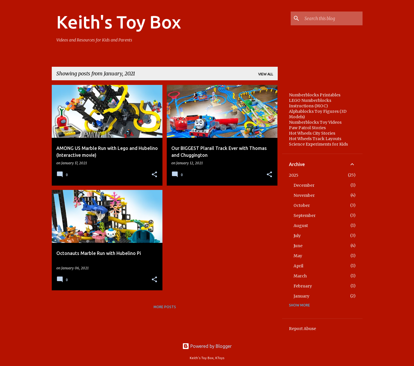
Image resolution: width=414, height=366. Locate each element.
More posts (165, 307)
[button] (154, 175)
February (303, 286)
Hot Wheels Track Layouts (315, 138)
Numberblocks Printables (314, 95)
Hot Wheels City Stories (312, 133)
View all (265, 74)
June (298, 245)
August (301, 225)
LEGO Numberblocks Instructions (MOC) (310, 103)
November (304, 195)
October (302, 205)
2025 (293, 175)
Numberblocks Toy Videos (315, 122)
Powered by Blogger (207, 346)
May (298, 255)
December (304, 185)
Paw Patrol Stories (307, 127)
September (305, 215)
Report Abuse (302, 328)
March (300, 276)
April (298, 265)
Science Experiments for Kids (318, 144)
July (297, 235)
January (301, 296)
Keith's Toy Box (118, 22)
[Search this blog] (332, 18)
